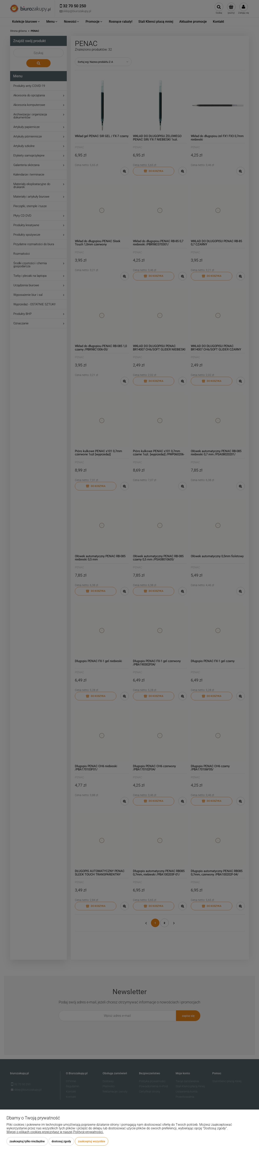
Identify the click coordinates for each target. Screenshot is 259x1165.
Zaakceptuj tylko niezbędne (27, 1141)
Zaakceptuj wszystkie (91, 1141)
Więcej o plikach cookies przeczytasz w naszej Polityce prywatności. (55, 1132)
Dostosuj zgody (61, 1141)
